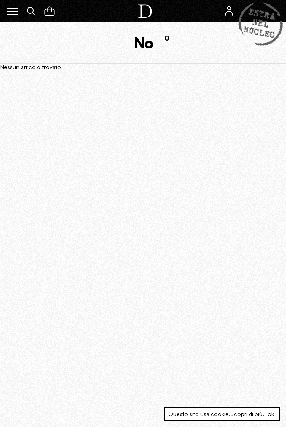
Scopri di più (246, 414)
